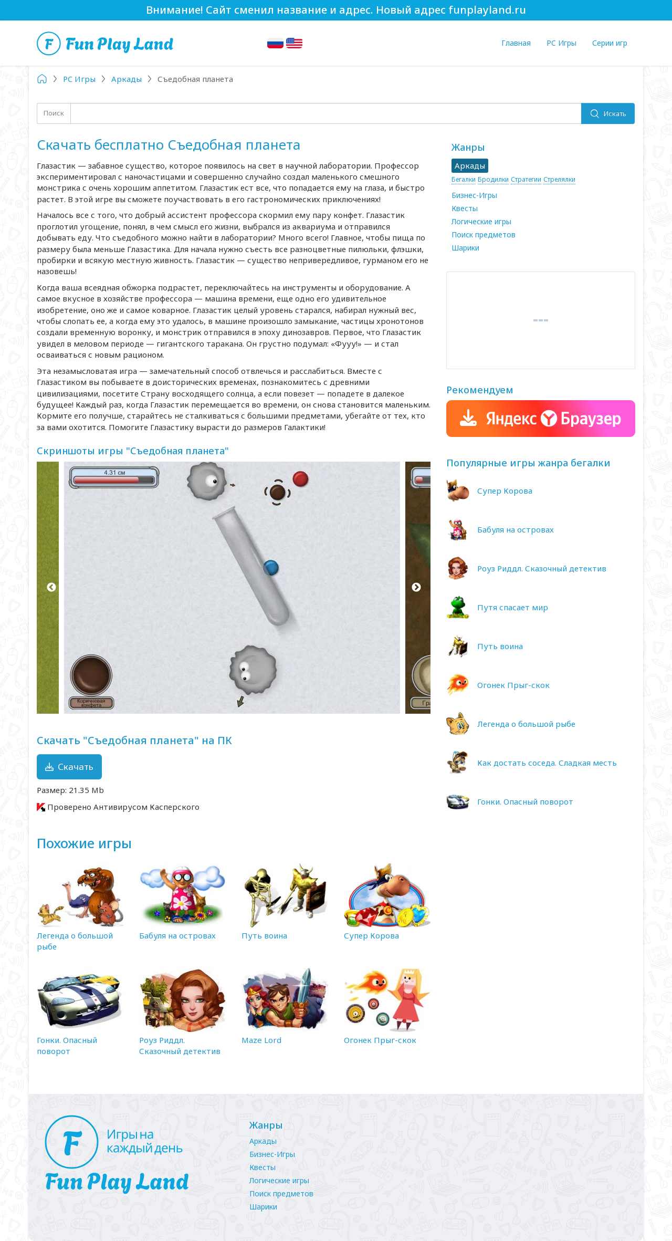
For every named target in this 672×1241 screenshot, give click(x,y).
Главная (516, 43)
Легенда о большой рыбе (526, 723)
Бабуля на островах (177, 935)
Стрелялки (559, 179)
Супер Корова (371, 935)
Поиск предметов (484, 234)
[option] (233, 588)
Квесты (465, 208)
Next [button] (416, 588)
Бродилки (493, 179)
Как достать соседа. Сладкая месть (547, 762)
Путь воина (264, 935)
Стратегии (526, 179)
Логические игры (481, 221)
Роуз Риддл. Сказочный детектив (179, 1045)
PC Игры (561, 43)
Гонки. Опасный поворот (67, 1045)
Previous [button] (51, 588)
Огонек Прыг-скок (380, 1040)
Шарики (465, 248)
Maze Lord (261, 1040)
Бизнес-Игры (474, 195)
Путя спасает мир (512, 607)
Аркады (263, 1141)
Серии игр (609, 43)
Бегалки (464, 179)
